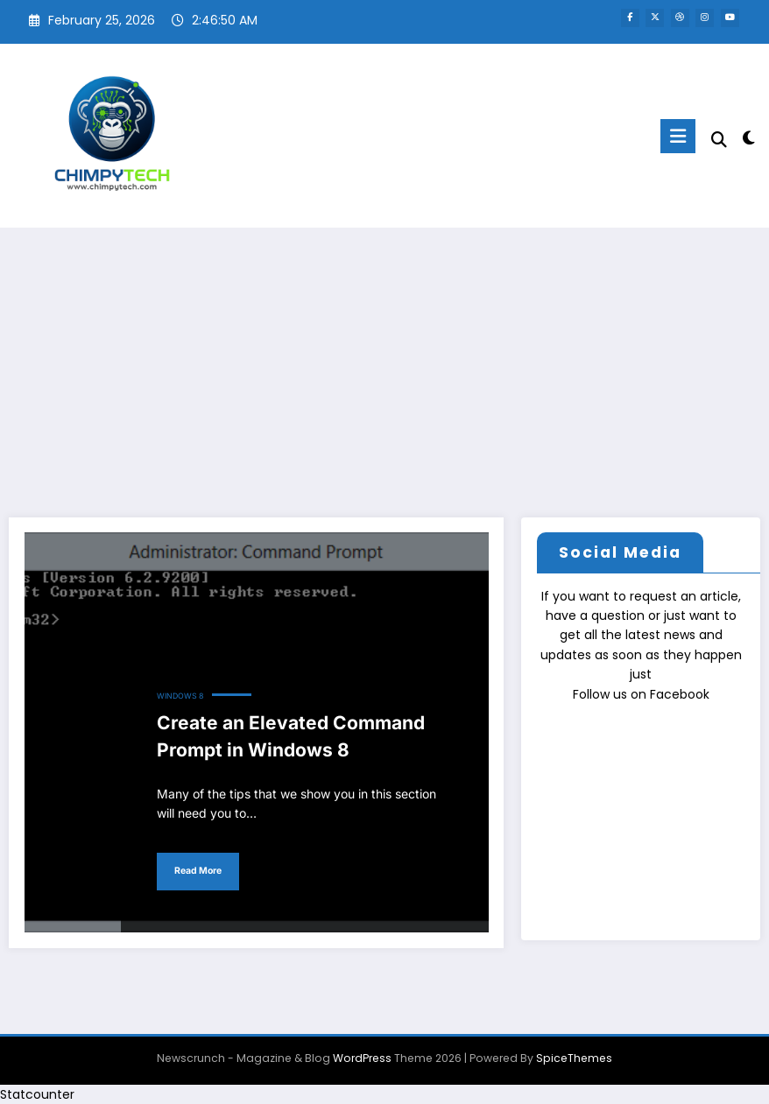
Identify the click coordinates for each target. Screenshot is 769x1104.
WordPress (362, 1058)
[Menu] (677, 136)
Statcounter (37, 1094)
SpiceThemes (574, 1058)
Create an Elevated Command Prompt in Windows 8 (291, 737)
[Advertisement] (384, 359)
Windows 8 (180, 696)
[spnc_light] (748, 138)
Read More (198, 870)
